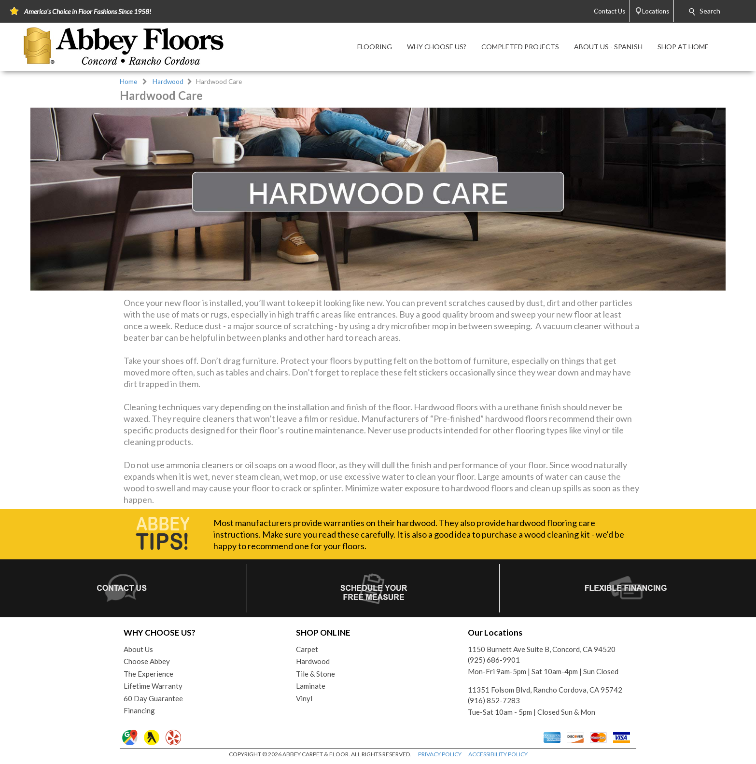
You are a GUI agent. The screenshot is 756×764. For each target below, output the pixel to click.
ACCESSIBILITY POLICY (498, 754)
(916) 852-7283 (494, 700)
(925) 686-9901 (494, 659)
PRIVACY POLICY (440, 754)
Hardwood (168, 81)
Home (128, 81)
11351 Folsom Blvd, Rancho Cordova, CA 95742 (545, 689)
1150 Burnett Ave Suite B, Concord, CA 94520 (542, 649)
